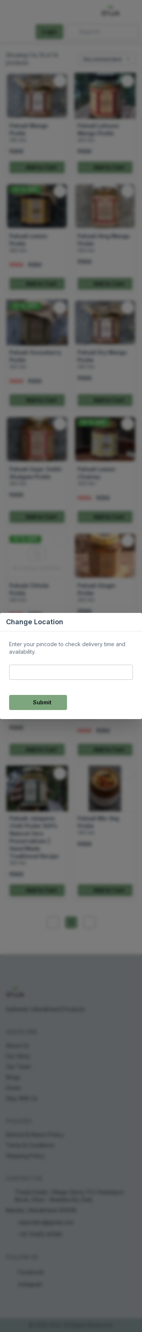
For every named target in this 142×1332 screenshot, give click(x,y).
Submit (38, 702)
